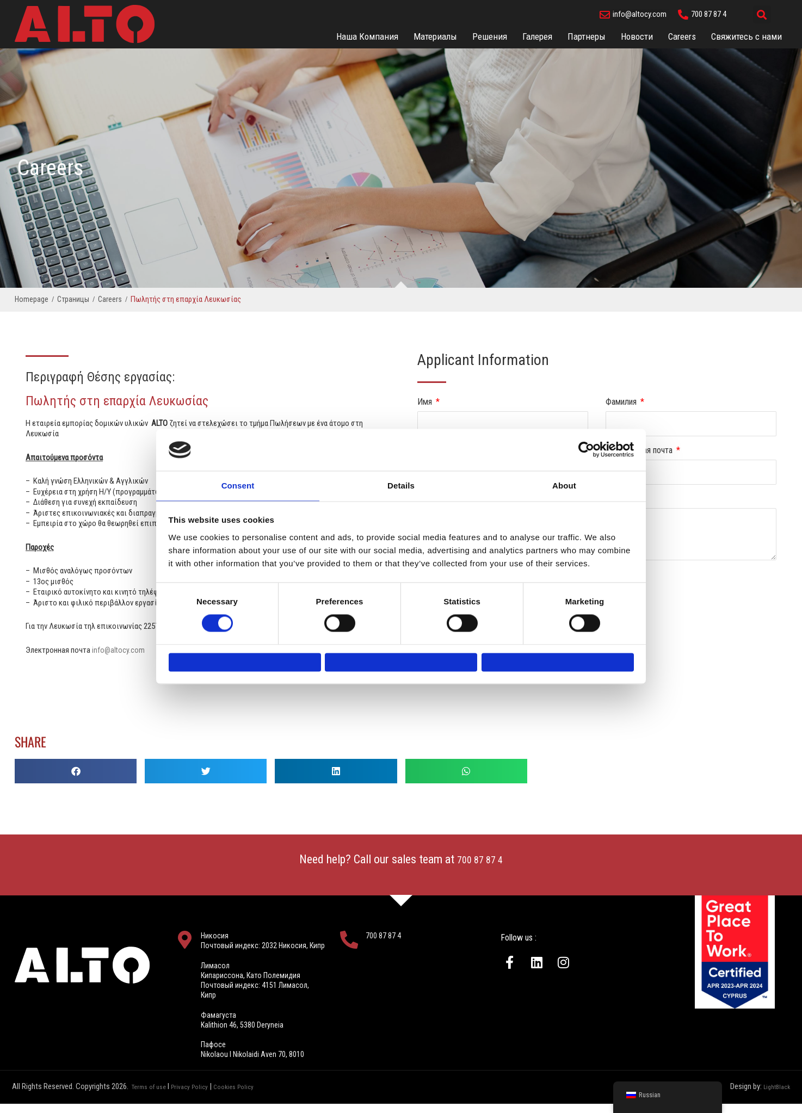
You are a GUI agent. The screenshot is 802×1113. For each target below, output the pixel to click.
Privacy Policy (198, 1097)
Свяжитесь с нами (746, 36)
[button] (762, 14)
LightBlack (773, 1097)
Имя (425, 402)
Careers (682, 36)
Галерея (537, 36)
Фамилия (622, 402)
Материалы (435, 36)
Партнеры (586, 36)
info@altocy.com (119, 650)
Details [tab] (401, 480)
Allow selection (400, 662)
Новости (637, 36)
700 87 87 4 (480, 859)
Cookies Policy (249, 1097)
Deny (245, 662)
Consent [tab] (238, 480)
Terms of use (152, 1097)
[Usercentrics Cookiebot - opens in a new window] (586, 444)
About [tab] (564, 480)
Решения (489, 36)
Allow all (557, 662)
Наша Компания (367, 36)
